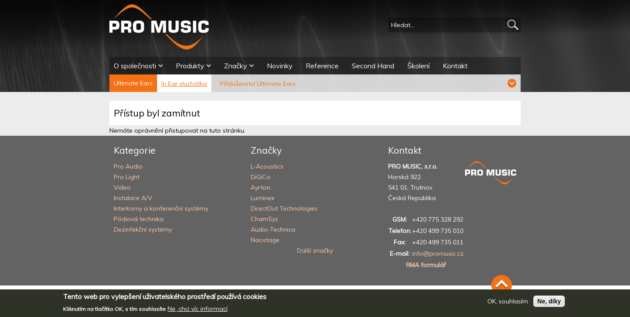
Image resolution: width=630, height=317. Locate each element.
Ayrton (260, 187)
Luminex (262, 198)
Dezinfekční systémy (143, 229)
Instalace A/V (133, 198)
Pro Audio (128, 166)
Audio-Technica (273, 229)
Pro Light (127, 177)
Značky (235, 65)
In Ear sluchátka (184, 84)
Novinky (280, 65)
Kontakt (455, 65)
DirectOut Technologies (284, 208)
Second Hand (373, 65)
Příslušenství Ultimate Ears (258, 84)
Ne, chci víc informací (198, 309)
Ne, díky (549, 301)
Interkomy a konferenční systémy (161, 208)
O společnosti (135, 65)
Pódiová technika (139, 219)
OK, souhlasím (507, 301)
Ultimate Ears (133, 83)
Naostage (265, 240)
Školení (418, 65)
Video (122, 187)
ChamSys (264, 219)
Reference (322, 65)
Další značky (315, 250)
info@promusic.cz (438, 253)
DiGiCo (260, 177)
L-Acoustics (267, 166)
